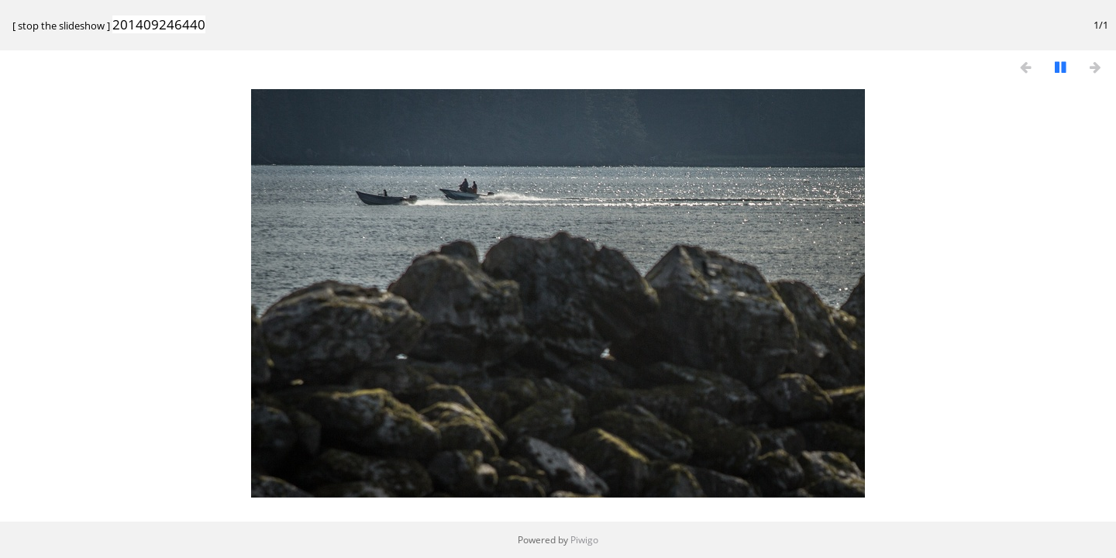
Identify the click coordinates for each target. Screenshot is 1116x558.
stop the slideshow (61, 26)
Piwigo (584, 539)
